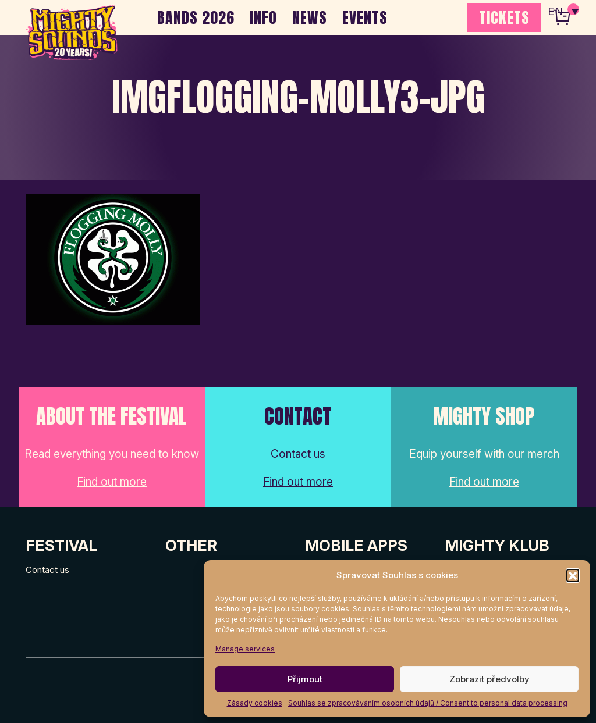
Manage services (245, 648)
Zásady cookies (254, 703)
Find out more (112, 482)
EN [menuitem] (555, 12)
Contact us (47, 569)
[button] (573, 575)
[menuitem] (562, 11)
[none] (562, 11)
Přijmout (305, 679)
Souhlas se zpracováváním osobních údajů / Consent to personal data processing (427, 703)
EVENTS (365, 17)
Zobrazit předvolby (489, 679)
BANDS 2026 (196, 17)
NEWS (309, 17)
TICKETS (504, 17)
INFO (263, 17)
